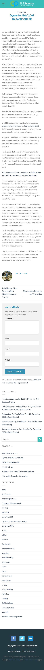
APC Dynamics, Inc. (9, 453)
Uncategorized (8, 607)
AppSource (6, 494)
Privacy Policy (14, 659)
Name (7, 339)
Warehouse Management (12, 616)
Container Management (11, 503)
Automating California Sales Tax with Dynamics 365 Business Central (21, 415)
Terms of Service (30, 659)
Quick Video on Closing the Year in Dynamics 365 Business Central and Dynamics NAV (21, 408)
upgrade (5, 612)
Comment (9, 318)
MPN (4, 567)
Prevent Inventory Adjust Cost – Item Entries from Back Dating (22, 423)
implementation (8, 548)
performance (7, 576)
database (5, 512)
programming (7, 589)
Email (7, 349)
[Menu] (3, 4)
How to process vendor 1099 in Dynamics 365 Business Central (20, 400)
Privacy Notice (14, 651)
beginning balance (9, 499)
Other (4, 571)
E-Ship (4, 530)
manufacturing (7, 557)
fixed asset (6, 544)
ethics (4, 535)
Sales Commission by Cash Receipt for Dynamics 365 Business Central (21, 430)
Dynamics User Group (10, 462)
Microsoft (6, 562)
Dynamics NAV (8, 526)
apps (4, 489)
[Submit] (40, 439)
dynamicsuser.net (32, 126)
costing (5, 508)
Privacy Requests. (29, 651)
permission (6, 580)
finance (5, 539)
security (5, 598)
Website (8, 360)
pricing (4, 585)
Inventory (6, 553)
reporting (21, 12)
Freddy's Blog (7, 467)
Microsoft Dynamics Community (15, 476)
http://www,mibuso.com (11, 126)
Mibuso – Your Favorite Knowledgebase (18, 471)
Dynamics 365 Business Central (14, 521)
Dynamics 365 (7, 517)
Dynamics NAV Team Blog (12, 458)
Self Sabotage (7, 603)
